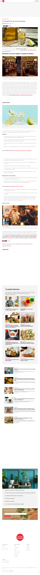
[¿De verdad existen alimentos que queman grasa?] (12, 352)
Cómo (15, 397)
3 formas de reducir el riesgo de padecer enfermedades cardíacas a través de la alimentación (12, 326)
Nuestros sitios (17, 544)
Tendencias (16, 377)
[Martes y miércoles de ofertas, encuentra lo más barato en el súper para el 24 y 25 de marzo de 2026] (8, 410)
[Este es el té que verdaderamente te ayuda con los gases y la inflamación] (8, 400)
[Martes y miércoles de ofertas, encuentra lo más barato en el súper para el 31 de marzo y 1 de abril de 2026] (8, 380)
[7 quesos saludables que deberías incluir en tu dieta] (27, 352)
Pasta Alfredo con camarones (9, 501)
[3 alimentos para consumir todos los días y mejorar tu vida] (12, 301)
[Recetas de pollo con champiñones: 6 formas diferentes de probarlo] (8, 420)
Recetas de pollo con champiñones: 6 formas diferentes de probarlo (23, 418)
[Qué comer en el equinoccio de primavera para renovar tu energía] (27, 334)
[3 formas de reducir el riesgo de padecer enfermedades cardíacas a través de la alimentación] (12, 317)
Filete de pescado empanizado (10, 498)
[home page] (3, 1)
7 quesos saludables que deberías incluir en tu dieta (27, 360)
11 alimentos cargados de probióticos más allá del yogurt (26, 326)
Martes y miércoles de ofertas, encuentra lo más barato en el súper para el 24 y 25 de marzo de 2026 (24, 409)
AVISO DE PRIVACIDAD (25, 518)
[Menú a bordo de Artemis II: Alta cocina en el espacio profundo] (8, 370)
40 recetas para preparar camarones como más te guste (14, 495)
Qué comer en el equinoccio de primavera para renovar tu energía (27, 343)
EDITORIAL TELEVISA (30, 567)
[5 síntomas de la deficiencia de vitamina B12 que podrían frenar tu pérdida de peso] (12, 334)
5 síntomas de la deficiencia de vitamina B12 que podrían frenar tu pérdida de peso (12, 343)
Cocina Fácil (11, 23)
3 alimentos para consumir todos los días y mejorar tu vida (12, 310)
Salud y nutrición (7, 324)
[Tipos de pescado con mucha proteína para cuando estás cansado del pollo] (8, 390)
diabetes (27, 182)
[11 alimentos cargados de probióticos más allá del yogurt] (27, 317)
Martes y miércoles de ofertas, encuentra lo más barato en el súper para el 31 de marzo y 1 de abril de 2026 (24, 379)
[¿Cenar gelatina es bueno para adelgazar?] (27, 301)
